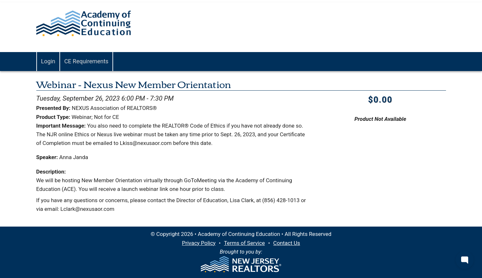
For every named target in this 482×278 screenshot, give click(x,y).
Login (48, 61)
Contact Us (286, 243)
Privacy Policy (199, 243)
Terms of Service (244, 243)
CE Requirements (86, 61)
